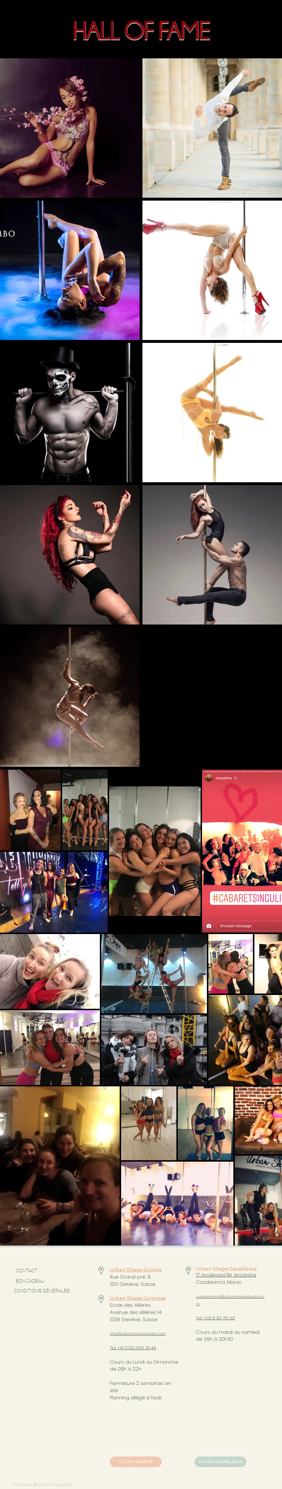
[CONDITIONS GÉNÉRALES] (41, 1291)
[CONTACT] (26, 1271)
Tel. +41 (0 (119, 1348)
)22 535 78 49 (142, 1348)
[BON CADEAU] (46, 1281)
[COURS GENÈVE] (136, 1462)
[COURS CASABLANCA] (220, 1462)
